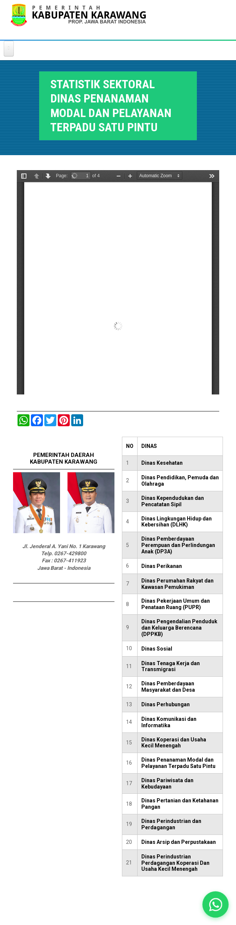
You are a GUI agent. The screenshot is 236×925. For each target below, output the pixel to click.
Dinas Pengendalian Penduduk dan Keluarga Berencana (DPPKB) (179, 627)
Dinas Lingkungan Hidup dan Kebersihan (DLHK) (176, 522)
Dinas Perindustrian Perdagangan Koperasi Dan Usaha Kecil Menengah (175, 863)
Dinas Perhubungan (165, 704)
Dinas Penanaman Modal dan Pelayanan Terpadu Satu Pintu (178, 763)
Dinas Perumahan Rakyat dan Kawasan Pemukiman (177, 584)
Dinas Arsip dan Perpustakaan (178, 842)
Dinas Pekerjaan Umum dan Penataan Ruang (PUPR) (175, 604)
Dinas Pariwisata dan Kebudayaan (167, 783)
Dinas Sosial (156, 649)
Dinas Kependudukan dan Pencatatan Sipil (172, 501)
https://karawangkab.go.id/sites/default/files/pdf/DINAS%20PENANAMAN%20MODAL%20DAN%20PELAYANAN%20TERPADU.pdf (118, 282)
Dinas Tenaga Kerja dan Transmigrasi (170, 666)
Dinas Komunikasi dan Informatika (168, 722)
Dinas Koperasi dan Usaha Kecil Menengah (173, 743)
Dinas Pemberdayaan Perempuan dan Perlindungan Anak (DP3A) (178, 545)
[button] (215, 904)
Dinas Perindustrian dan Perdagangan (171, 824)
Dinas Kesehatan (162, 463)
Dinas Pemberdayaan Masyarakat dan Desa (168, 686)
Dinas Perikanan (161, 566)
